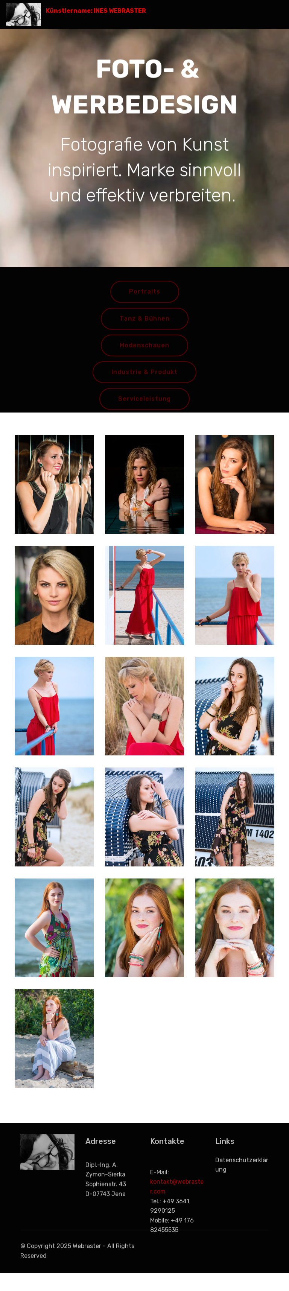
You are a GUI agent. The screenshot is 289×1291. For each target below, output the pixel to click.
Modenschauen (144, 351)
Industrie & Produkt (144, 377)
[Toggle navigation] (277, 12)
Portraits (144, 297)
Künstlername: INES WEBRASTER (96, 10)
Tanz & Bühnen (145, 324)
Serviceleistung (144, 404)
